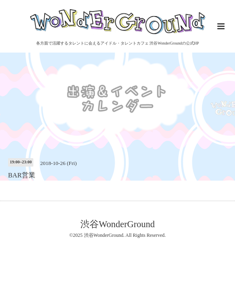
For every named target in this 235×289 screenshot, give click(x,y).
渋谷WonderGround (117, 224)
